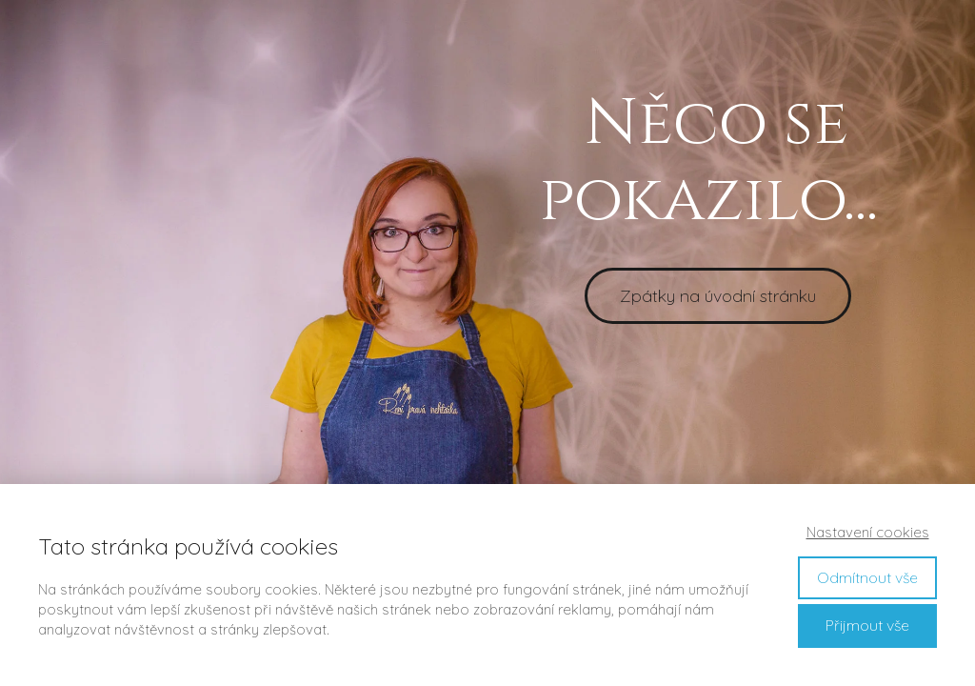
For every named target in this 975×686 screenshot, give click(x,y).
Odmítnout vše (867, 577)
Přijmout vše (867, 625)
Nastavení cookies (867, 532)
